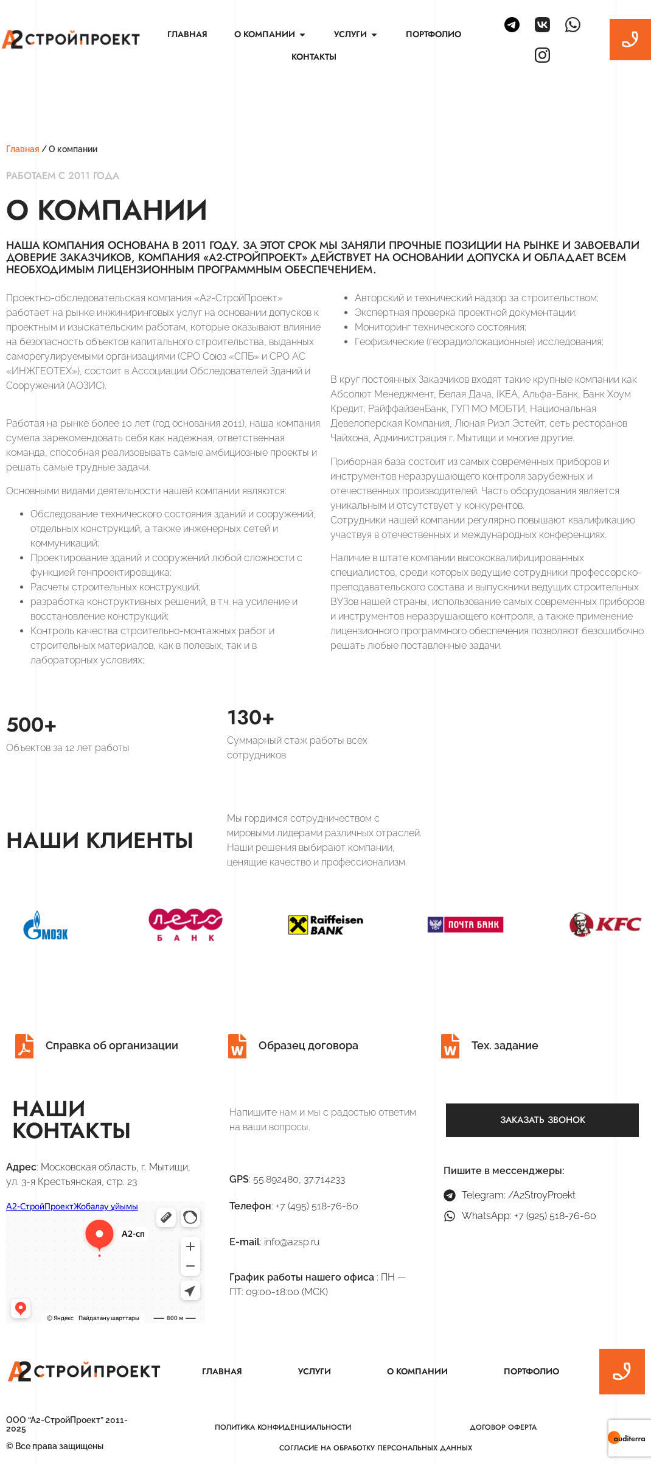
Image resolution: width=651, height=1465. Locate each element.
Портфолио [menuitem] (433, 34)
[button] (302, 34)
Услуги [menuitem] (314, 1371)
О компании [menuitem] (417, 1371)
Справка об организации (112, 1045)
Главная (23, 149)
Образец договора (308, 1045)
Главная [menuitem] (187, 34)
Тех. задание (505, 1045)
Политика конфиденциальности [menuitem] (283, 1427)
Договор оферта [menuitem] (503, 1427)
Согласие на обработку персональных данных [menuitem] (375, 1447)
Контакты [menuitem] (313, 57)
